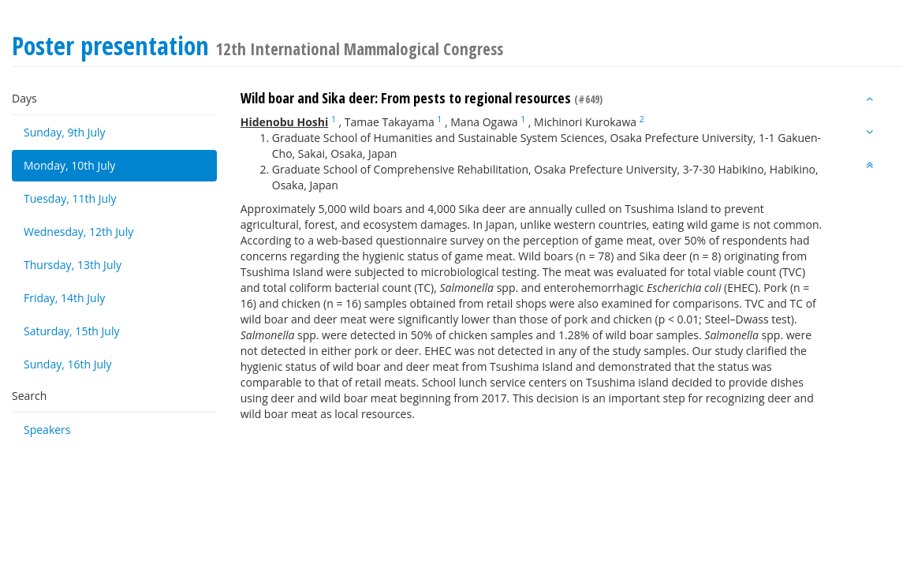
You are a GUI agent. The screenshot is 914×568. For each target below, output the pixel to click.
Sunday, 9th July (65, 132)
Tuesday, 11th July (70, 198)
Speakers (47, 429)
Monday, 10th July (69, 165)
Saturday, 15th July (72, 330)
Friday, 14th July (64, 297)
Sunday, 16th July (68, 364)
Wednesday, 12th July (78, 231)
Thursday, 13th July (72, 264)
